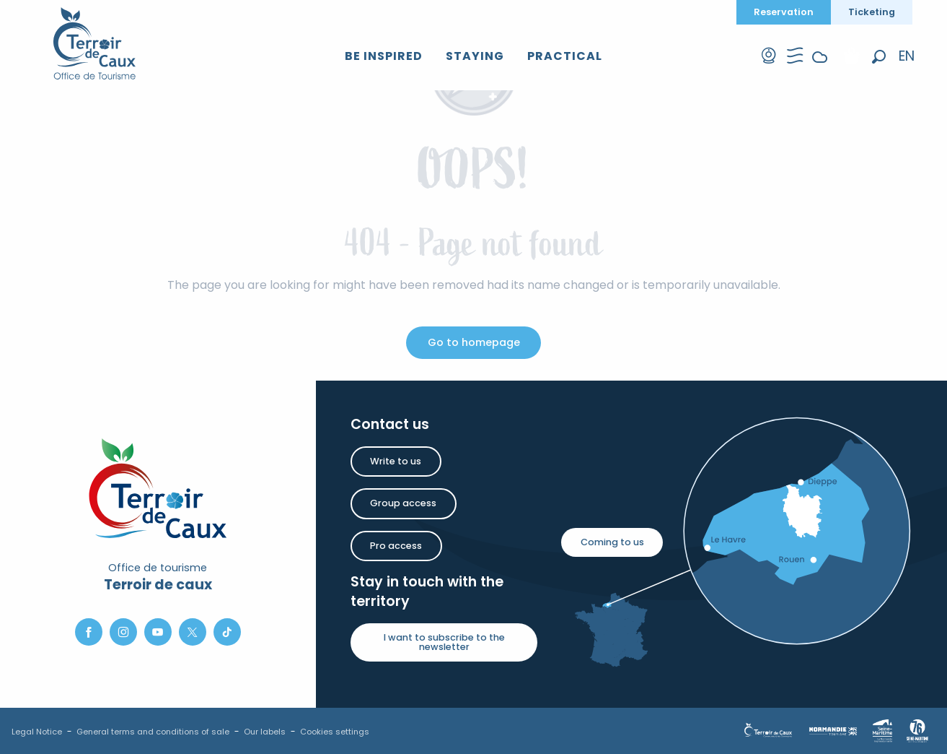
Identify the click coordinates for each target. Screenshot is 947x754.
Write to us (395, 461)
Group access (403, 503)
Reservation (784, 12)
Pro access (396, 546)
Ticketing (871, 12)
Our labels (265, 731)
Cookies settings (334, 731)
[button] (878, 56)
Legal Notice (37, 731)
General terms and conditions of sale (152, 731)
